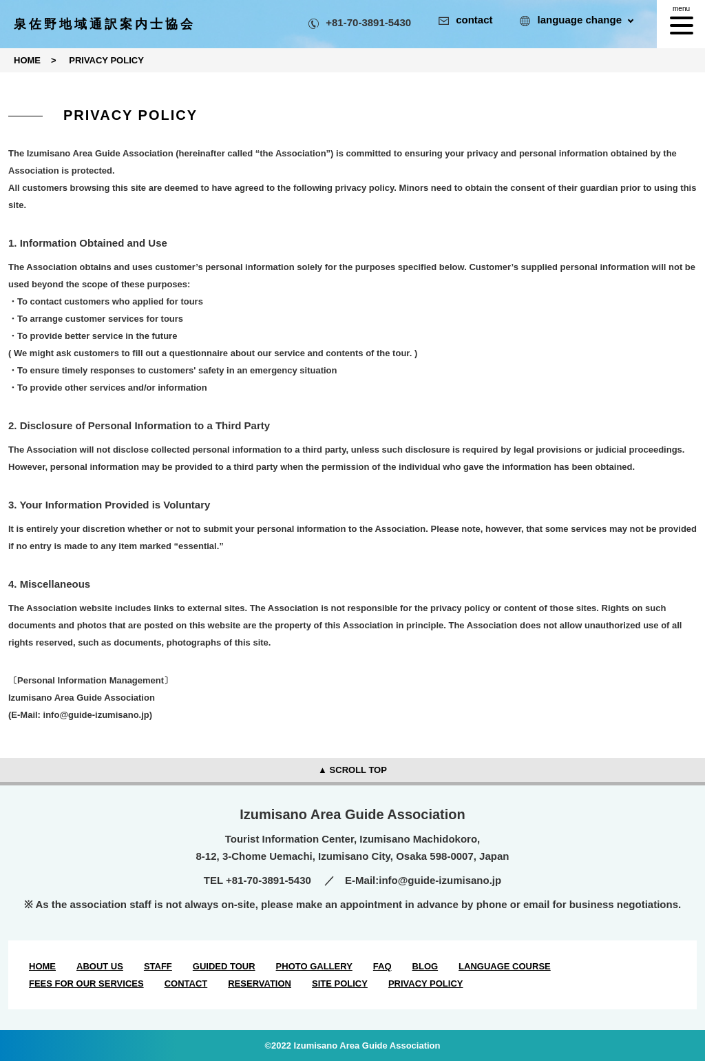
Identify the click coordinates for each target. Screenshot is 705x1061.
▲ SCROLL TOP (352, 770)
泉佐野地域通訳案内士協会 (105, 24)
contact (465, 19)
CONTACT (186, 983)
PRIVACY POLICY (425, 983)
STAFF (158, 966)
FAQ (382, 966)
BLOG (425, 966)
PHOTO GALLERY (314, 966)
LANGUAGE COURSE (505, 966)
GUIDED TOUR (224, 966)
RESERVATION (259, 983)
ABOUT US (99, 966)
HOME (42, 966)
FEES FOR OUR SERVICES (86, 983)
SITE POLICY (340, 983)
